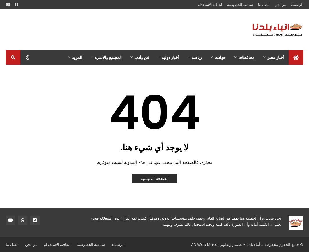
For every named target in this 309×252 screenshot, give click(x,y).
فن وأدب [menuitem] (141, 57)
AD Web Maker (205, 244)
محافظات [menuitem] (246, 57)
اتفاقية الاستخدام (210, 4)
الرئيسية (297, 4)
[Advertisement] (112, 30)
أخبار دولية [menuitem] (170, 57)
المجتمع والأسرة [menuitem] (108, 57)
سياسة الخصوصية (240, 4)
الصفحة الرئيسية (155, 178)
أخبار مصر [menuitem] (275, 57)
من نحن (280, 4)
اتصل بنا (263, 4)
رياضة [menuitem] (197, 57)
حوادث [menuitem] (220, 57)
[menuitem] (296, 57)
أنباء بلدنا (253, 244)
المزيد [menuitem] (77, 57)
